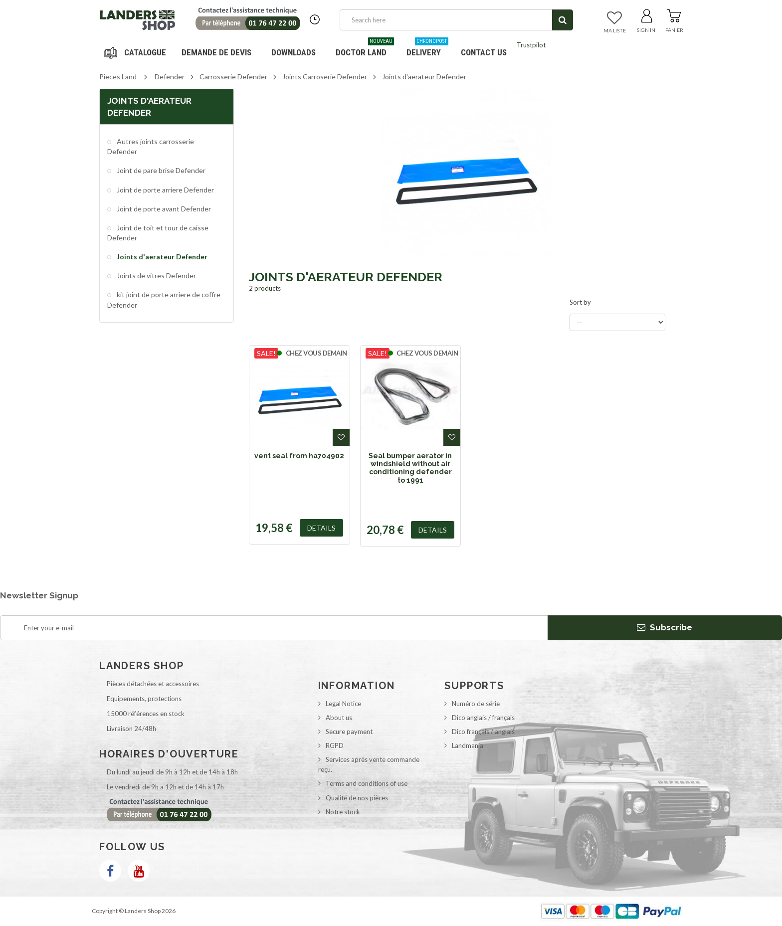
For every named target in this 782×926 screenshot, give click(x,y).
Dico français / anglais (483, 732)
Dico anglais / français (483, 718)
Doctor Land (365, 48)
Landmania (467, 745)
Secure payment (349, 732)
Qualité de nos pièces (357, 798)
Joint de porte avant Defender (163, 208)
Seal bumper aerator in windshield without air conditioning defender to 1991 (410, 468)
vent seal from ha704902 (299, 456)
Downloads (293, 52)
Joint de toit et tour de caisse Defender (157, 232)
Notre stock (343, 812)
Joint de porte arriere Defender (164, 189)
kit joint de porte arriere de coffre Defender (163, 299)
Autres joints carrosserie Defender (150, 146)
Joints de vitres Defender (155, 275)
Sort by (580, 302)
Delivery (427, 48)
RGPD (335, 745)
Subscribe (664, 627)
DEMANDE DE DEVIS (216, 52)
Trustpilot (531, 45)
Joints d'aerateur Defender (161, 256)
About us (339, 718)
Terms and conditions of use (366, 783)
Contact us (484, 52)
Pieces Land (118, 76)
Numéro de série (476, 704)
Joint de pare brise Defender (160, 170)
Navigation (136, 52)
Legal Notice (343, 704)
